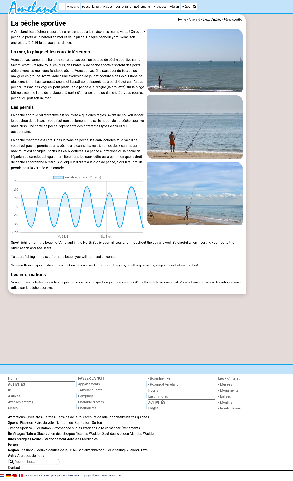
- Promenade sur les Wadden (73, 428)
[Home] (62, 6)
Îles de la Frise (65, 450)
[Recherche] (194, 6)
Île (10, 390)
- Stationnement (54, 439)
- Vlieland (132, 450)
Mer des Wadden (142, 434)
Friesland (27, 450)
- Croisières (33, 417)
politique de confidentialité (65, 475)
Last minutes (158, 396)
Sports (13, 423)
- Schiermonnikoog (90, 450)
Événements (142, 6)
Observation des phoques (56, 434)
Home (12, 378)
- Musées (225, 384)
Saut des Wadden (115, 434)
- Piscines (25, 423)
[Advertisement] (266, 124)
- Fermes (48, 417)
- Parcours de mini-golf (98, 417)
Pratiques (160, 6)
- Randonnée (63, 423)
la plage (78, 37)
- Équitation (81, 423)
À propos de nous (30, 456)
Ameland (73, 6)
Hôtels (153, 390)
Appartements (89, 384)
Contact (14, 468)
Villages (19, 434)
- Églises (224, 396)
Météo (186, 6)
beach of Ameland (59, 243)
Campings (86, 396)
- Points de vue (229, 408)
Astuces (14, 396)
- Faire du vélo (43, 423)
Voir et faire (123, 6)
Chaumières (87, 408)
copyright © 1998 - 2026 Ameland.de (101, 475)
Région (174, 6)
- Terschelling (115, 450)
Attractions (16, 417)
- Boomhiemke (159, 378)
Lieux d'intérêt (229, 378)
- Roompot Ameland (163, 384)
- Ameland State (90, 390)
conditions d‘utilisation (37, 475)
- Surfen (96, 423)
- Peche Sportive (20, 428)
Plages (108, 6)
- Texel (144, 450)
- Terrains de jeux (68, 417)
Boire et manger (108, 428)
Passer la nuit (91, 6)
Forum (13, 445)
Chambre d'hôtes (91, 402)
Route (36, 439)
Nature (121, 417)
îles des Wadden (88, 434)
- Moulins (225, 402)
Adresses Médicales (82, 439)
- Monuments (228, 390)
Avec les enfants (20, 402)
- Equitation (42, 428)
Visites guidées (137, 417)
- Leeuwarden (44, 450)
